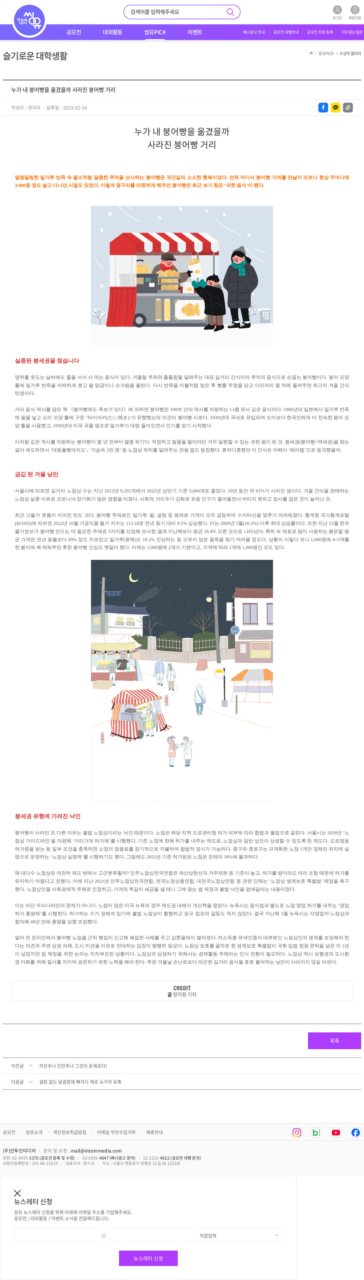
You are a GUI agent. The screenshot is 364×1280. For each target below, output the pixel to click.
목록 (334, 1040)
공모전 (9, 1132)
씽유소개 (34, 1132)
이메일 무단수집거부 (116, 1132)
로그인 (337, 12)
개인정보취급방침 (70, 1132)
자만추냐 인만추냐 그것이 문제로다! (73, 1065)
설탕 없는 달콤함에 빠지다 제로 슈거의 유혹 (80, 1081)
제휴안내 (154, 1132)
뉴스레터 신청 (148, 1258)
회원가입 (355, 12)
